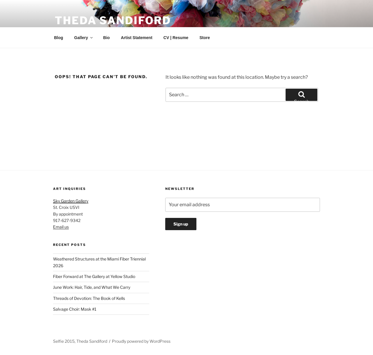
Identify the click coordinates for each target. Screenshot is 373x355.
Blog (58, 37)
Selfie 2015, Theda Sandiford (80, 341)
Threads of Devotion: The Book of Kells (89, 298)
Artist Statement (136, 37)
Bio (106, 37)
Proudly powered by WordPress (141, 341)
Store (204, 37)
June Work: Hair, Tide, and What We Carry (91, 287)
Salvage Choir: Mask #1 (74, 309)
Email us (61, 226)
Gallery (84, 37)
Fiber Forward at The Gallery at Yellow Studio (94, 276)
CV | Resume (176, 37)
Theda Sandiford (113, 20)
